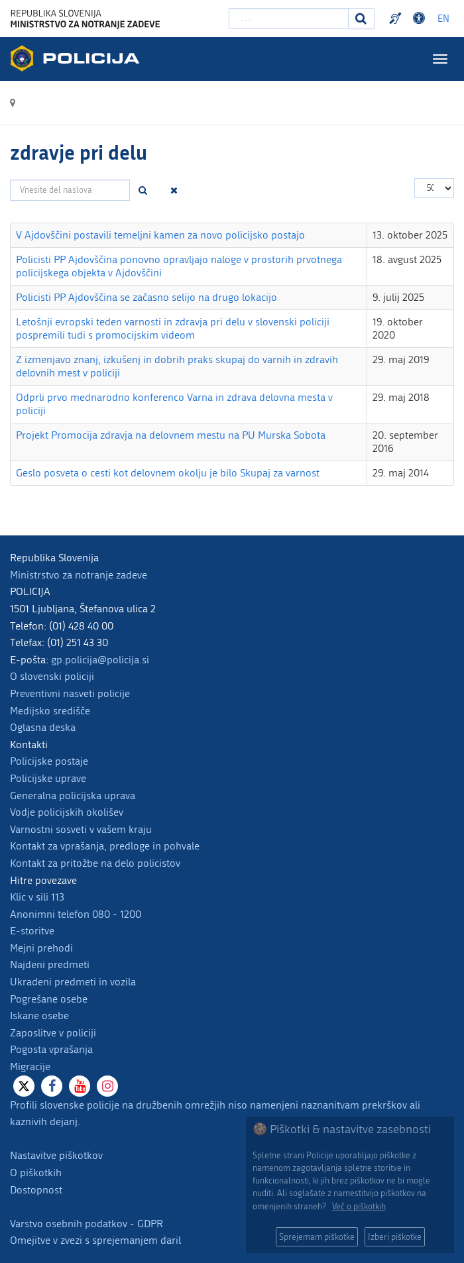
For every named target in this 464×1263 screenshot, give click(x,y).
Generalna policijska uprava (72, 795)
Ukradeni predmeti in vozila (73, 981)
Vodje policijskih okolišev (66, 812)
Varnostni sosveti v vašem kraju (81, 829)
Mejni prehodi (41, 948)
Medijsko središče (50, 710)
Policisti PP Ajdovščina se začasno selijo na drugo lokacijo (146, 297)
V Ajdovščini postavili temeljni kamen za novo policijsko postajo (160, 235)
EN (443, 19)
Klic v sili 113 (37, 897)
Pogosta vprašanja (51, 1049)
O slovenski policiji (52, 676)
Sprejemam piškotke (317, 1237)
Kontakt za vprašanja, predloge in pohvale (105, 846)
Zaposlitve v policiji (53, 1032)
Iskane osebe (39, 1015)
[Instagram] (107, 1086)
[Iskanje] (361, 18)
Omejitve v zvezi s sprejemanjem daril (95, 1240)
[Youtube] (79, 1086)
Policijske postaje (49, 761)
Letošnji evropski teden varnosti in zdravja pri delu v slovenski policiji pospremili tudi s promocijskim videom (172, 328)
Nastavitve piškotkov (56, 1155)
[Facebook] (51, 1086)
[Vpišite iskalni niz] (289, 18)
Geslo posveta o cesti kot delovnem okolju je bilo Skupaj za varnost (167, 473)
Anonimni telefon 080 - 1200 (75, 914)
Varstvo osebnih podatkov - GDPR (86, 1223)
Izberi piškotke (395, 1237)
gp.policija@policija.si (100, 659)
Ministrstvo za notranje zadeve (78, 575)
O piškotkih (36, 1172)
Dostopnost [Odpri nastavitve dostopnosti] (421, 19)
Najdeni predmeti (49, 964)
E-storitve (32, 930)
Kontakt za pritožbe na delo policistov (95, 863)
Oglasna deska (43, 727)
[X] (23, 1086)
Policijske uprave (48, 778)
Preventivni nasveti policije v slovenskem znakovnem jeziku (397, 19)
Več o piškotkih (359, 1206)
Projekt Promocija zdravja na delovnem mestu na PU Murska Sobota (170, 435)
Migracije (30, 1066)
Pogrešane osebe (48, 999)
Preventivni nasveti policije (70, 693)
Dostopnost (36, 1189)
